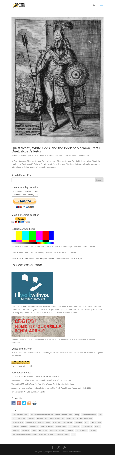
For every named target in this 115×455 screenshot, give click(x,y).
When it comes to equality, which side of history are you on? (49, 380)
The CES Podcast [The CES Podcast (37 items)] (81, 430)
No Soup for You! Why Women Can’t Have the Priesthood (50, 384)
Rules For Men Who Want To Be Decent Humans (39, 376)
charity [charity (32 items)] (76, 415)
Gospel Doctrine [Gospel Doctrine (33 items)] (72, 418)
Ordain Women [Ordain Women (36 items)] (87, 426)
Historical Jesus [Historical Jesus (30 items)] (17, 422)
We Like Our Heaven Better (35, 392)
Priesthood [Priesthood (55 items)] (25, 430)
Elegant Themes (52, 451)
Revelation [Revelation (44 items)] (53, 430)
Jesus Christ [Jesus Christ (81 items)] (56, 422)
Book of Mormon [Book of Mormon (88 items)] (61, 415)
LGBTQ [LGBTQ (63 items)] (93, 422)
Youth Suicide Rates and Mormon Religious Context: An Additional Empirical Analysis (47, 258)
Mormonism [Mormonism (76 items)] (34, 426)
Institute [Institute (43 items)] (41, 422)
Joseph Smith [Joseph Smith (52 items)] (67, 422)
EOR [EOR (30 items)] (100, 415)
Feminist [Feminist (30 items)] (40, 418)
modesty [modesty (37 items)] (15, 426)
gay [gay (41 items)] (46, 418)
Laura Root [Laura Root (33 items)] (78, 422)
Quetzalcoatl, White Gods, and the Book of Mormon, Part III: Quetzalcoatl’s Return (57, 149)
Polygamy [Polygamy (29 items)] (15, 430)
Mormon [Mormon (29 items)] (24, 426)
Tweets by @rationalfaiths (22, 366)
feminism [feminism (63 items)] (31, 418)
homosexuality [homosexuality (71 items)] (31, 422)
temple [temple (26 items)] (70, 430)
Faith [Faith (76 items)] (14, 418)
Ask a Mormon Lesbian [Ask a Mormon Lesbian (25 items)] (20, 415)
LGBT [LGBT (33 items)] (86, 422)
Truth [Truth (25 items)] (73, 434)
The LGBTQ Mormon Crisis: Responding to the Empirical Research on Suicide (44, 252)
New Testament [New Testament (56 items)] (61, 426)
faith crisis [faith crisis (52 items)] (22, 418)
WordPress (76, 451)
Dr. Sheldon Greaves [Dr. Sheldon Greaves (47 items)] (89, 415)
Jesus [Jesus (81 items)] (48, 422)
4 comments (84, 155)
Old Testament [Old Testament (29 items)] (74, 426)
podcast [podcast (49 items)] (97, 426)
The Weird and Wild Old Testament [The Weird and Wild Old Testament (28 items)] (24, 434)
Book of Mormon (47, 155)
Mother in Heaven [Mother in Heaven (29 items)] (46, 426)
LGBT (91, 306)
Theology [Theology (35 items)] (93, 430)
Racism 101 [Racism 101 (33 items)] (43, 430)
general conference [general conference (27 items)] (57, 418)
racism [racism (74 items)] (34, 430)
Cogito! (15, 339)
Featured (58, 155)
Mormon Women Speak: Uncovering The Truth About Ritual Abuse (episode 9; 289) (56, 388)
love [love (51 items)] (99, 422)
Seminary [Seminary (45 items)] (62, 430)
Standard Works (70, 155)
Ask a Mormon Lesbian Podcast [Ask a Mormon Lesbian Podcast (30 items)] (42, 415)
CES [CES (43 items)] (70, 415)
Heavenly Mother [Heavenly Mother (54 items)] (86, 418)
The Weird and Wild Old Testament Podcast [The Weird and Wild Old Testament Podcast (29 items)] (54, 434)
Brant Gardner (20, 155)
